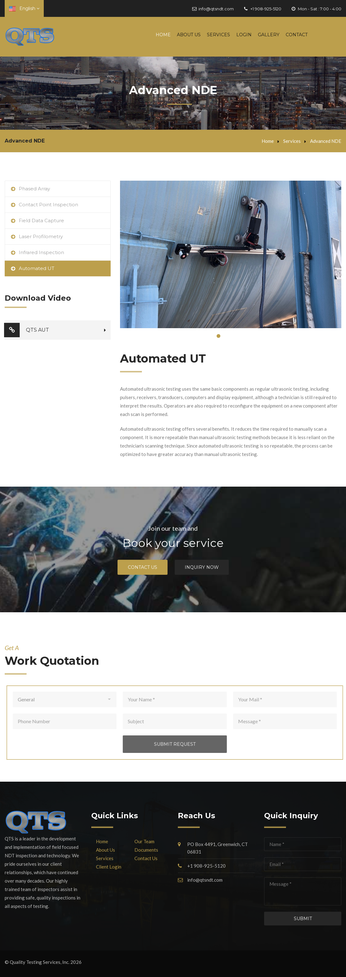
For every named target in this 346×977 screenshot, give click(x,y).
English (24, 8)
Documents (146, 850)
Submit (303, 918)
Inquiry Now (202, 567)
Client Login (108, 866)
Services (218, 35)
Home (163, 35)
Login (244, 35)
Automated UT (36, 268)
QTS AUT (27, 330)
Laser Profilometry (41, 236)
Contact (297, 35)
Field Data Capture (41, 220)
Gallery (268, 35)
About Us (189, 35)
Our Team (144, 841)
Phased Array (34, 189)
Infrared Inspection (41, 252)
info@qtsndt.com (216, 8)
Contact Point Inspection (48, 205)
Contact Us (142, 567)
